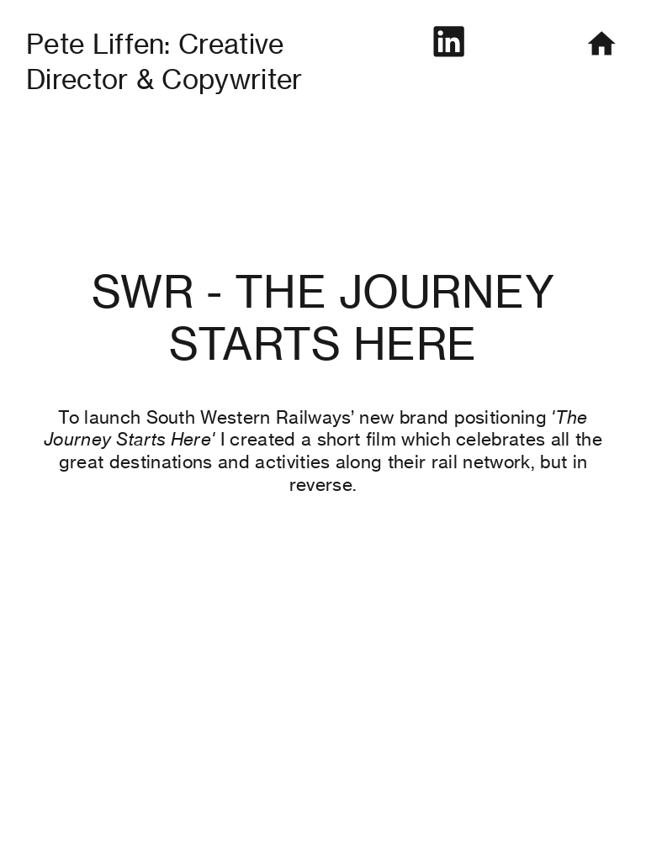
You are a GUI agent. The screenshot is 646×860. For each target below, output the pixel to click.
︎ (601, 44)
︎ (448, 42)
